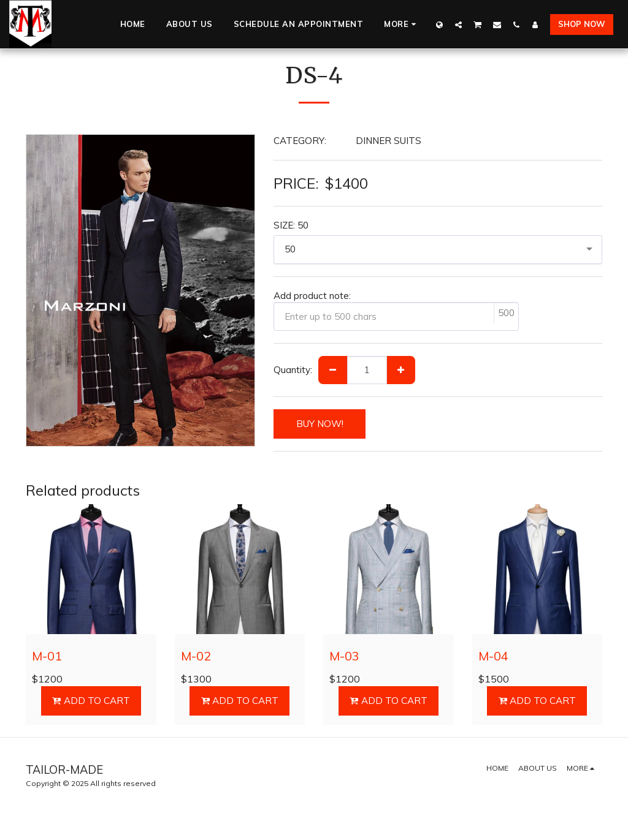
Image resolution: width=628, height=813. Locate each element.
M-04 (493, 656)
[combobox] (438, 249)
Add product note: (312, 295)
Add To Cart (91, 700)
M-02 (196, 656)
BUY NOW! (319, 423)
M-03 (344, 656)
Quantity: (293, 370)
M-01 (47, 656)
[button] (458, 24)
